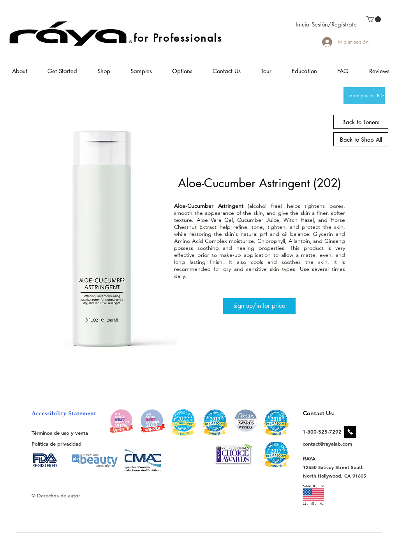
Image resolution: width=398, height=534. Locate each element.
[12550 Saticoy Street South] (333, 467)
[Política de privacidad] (56, 443)
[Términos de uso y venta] (60, 433)
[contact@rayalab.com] (328, 443)
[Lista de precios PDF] (364, 95)
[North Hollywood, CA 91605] (334, 476)
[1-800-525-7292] (322, 431)
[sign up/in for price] (259, 306)
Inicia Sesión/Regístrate (326, 24)
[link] (373, 19)
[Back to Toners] (360, 122)
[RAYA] (313, 458)
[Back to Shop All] (360, 139)
